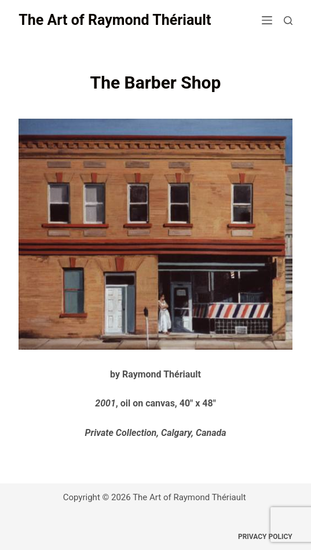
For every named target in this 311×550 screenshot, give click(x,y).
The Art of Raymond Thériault (115, 20)
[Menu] (267, 20)
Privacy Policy (265, 537)
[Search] (288, 20)
